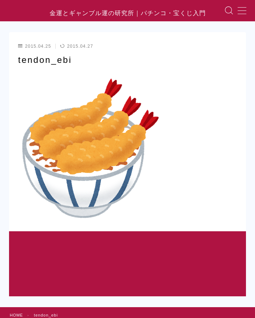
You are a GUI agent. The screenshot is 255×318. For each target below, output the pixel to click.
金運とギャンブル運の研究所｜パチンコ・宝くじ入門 (128, 15)
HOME (17, 275)
